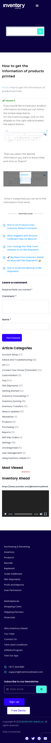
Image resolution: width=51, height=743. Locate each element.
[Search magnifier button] (39, 30)
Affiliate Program (13, 650)
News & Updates (11, 411)
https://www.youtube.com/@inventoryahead (25, 486)
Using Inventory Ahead (14, 458)
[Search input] (22, 29)
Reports (6, 432)
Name (6, 319)
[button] (37, 5)
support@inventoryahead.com (26, 672)
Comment (9, 296)
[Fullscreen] (45, 514)
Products (7, 421)
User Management (12, 453)
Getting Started (10, 390)
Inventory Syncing (11, 401)
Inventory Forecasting (14, 396)
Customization (9, 375)
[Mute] (41, 514)
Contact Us (10, 639)
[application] (25, 503)
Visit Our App (11, 655)
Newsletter (8, 416)
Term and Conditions (15, 644)
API (3, 365)
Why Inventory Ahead (15, 628)
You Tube (9, 633)
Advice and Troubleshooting (17, 359)
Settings (6, 442)
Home (5, 87)
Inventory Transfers (12, 406)
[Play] (5, 514)
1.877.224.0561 (16, 666)
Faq (4, 380)
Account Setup (10, 354)
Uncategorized (10, 447)
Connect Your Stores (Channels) (19, 370)
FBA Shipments (10, 385)
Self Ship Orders (10, 437)
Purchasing (8, 427)
